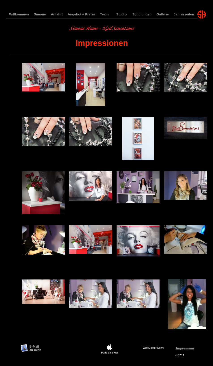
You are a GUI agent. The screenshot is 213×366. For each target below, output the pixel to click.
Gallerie (162, 14)
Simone (40, 14)
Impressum (185, 348)
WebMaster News (153, 347)
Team (104, 14)
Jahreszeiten (184, 14)
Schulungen (141, 14)
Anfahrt (57, 14)
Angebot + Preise (81, 14)
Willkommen (19, 14)
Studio (121, 14)
